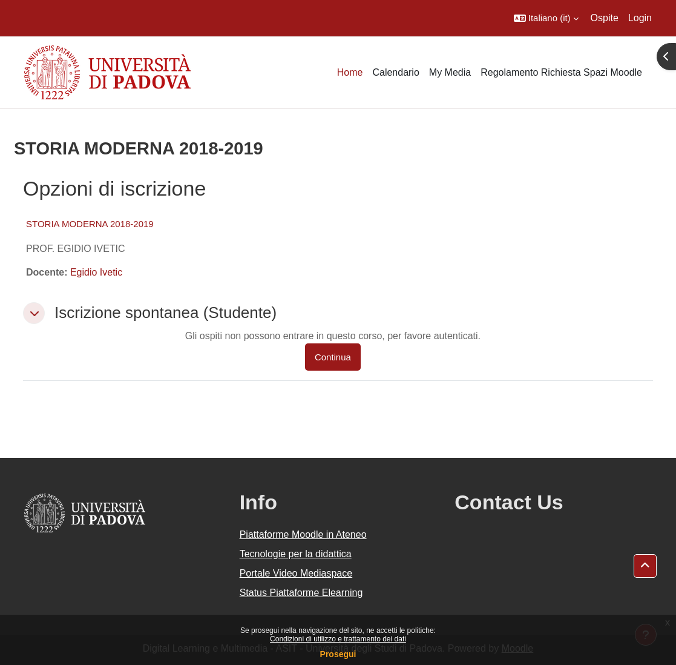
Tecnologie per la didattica (296, 554)
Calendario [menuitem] (395, 72)
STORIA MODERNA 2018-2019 (90, 224)
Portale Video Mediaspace (296, 573)
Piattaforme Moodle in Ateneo (303, 534)
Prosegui (338, 654)
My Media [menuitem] (450, 72)
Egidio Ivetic (96, 272)
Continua (333, 357)
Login (640, 18)
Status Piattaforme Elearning (301, 592)
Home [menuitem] (350, 72)
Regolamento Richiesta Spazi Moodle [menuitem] (561, 72)
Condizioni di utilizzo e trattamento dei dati (338, 639)
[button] (546, 18)
